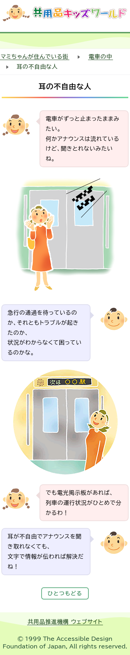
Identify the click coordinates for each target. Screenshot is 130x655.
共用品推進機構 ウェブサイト (65, 621)
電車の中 (100, 56)
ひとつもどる (65, 593)
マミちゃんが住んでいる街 (35, 56)
